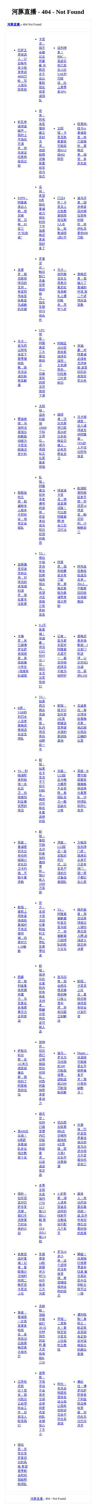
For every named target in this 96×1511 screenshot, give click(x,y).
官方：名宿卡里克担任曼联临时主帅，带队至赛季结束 (42, 929)
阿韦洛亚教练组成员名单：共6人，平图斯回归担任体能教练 (82, 584)
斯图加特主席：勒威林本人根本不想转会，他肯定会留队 (22, 510)
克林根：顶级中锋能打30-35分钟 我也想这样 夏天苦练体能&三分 (42, 1334)
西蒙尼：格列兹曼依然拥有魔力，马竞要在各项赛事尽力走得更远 (22, 998)
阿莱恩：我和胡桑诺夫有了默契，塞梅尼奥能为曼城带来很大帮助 (62, 584)
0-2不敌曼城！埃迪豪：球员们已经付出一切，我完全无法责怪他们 (42, 655)
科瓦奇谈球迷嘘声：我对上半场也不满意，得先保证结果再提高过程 (22, 143)
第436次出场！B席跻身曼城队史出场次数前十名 (23, 1144)
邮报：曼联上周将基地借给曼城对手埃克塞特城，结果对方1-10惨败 (22, 929)
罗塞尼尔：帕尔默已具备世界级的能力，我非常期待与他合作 (42, 289)
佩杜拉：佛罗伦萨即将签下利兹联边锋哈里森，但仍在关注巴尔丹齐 (82, 1403)
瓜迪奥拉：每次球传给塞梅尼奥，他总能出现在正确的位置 (82, 723)
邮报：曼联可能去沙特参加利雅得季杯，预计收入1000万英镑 (42, 862)
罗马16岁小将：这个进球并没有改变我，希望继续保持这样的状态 (62, 1273)
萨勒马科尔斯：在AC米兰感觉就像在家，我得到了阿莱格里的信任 (23, 1072)
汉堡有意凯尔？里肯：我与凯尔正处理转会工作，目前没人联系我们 (22, 1403)
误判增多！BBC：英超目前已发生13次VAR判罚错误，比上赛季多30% (62, 69)
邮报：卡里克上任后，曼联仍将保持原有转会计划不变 (82, 998)
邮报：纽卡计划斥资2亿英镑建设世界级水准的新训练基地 (62, 723)
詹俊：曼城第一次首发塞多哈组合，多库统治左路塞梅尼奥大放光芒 (22, 1334)
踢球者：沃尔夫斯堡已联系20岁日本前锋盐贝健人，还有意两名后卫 (62, 436)
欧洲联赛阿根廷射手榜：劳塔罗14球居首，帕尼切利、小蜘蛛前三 (82, 510)
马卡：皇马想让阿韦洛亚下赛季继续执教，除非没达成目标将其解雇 (22, 363)
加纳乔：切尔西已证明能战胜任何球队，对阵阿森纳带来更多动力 (42, 1072)
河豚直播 (37, 1498)
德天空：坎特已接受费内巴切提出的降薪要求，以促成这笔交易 (42, 1144)
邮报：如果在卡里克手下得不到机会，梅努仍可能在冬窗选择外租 (42, 790)
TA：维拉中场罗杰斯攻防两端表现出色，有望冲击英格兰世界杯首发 (42, 584)
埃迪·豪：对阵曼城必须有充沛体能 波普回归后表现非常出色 (82, 363)
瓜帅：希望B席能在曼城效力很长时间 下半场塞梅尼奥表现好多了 (42, 217)
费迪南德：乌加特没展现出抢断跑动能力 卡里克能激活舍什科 (22, 436)
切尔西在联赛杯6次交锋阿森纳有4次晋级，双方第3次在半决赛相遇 (62, 1144)
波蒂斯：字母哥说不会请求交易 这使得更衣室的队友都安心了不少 (42, 1403)
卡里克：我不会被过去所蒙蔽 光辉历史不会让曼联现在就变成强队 (42, 69)
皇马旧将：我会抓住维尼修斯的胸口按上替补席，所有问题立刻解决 (62, 998)
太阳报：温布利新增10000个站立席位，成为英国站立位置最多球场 (43, 436)
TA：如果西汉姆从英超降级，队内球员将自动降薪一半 (42, 723)
